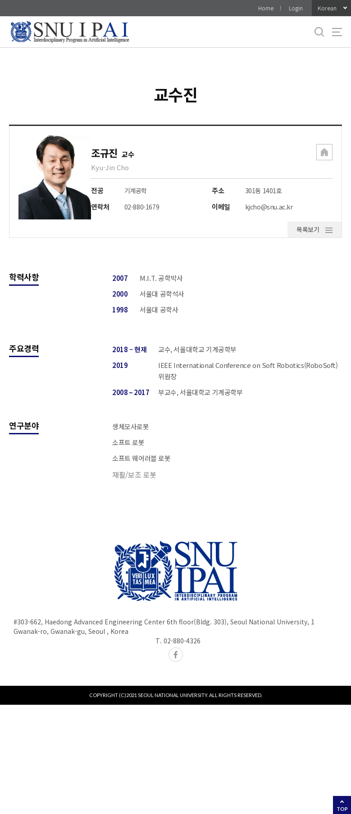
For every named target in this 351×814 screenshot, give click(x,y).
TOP (342, 809)
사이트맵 (337, 32)
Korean (327, 8)
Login (296, 8)
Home (266, 8)
